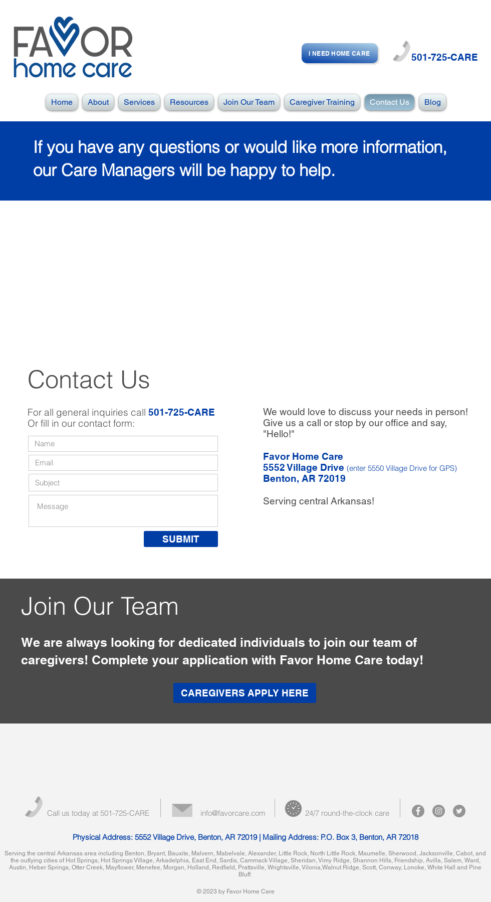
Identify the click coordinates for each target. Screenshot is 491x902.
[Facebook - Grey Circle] (418, 811)
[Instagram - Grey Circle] (438, 811)
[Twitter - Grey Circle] (459, 811)
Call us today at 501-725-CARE (98, 813)
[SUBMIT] (181, 539)
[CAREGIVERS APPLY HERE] (244, 693)
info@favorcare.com (233, 813)
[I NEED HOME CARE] (340, 53)
